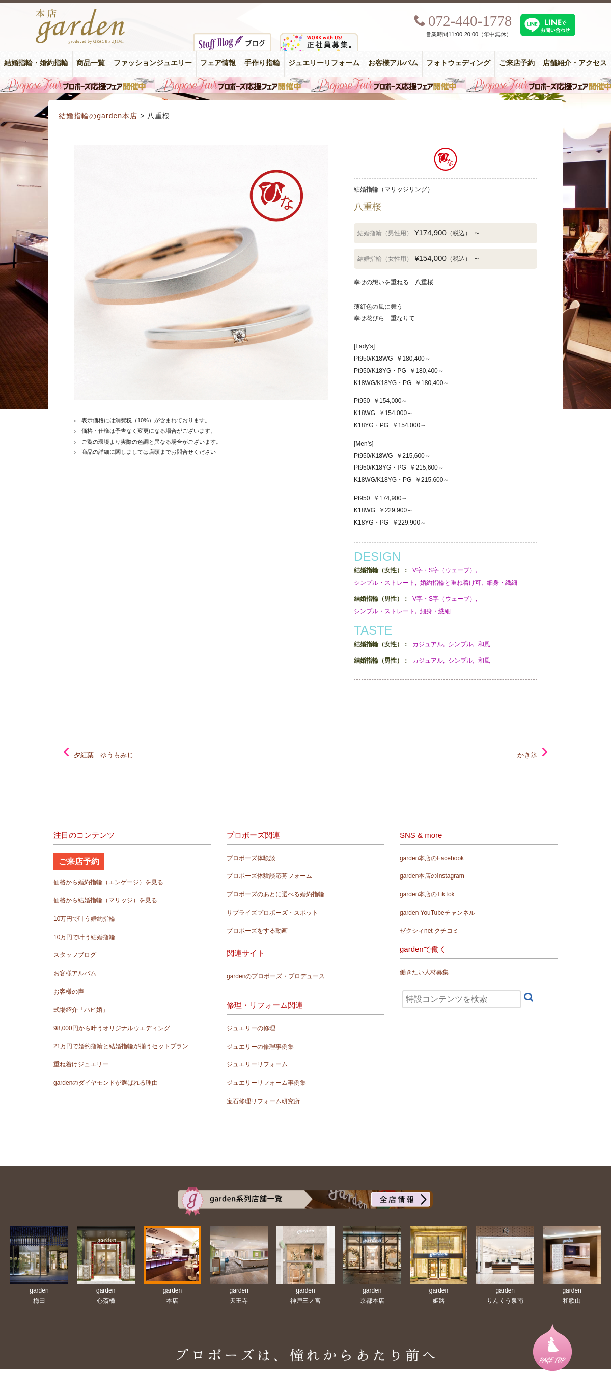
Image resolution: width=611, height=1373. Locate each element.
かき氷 (527, 755)
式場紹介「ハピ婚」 (80, 1009)
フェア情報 (218, 63)
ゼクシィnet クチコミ (429, 931)
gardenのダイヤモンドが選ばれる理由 (105, 1082)
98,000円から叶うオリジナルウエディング (111, 1028)
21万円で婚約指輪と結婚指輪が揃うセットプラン (120, 1046)
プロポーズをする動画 (257, 931)
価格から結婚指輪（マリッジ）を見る (105, 900)
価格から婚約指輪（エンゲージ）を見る (108, 882)
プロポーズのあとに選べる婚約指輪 (275, 894)
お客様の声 (68, 991)
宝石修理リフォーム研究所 (263, 1101)
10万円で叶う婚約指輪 (84, 918)
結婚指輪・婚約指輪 (36, 63)
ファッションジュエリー (153, 63)
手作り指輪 (262, 63)
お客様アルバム (393, 63)
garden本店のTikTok (427, 894)
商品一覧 (90, 63)
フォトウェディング (458, 63)
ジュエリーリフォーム (323, 63)
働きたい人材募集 (424, 972)
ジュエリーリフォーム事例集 (266, 1082)
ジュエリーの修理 (251, 1028)
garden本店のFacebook (432, 858)
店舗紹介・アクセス (575, 63)
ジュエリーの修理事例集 (260, 1046)
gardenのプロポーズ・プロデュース (276, 976)
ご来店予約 (517, 63)
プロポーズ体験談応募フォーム (269, 876)
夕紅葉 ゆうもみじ (103, 755)
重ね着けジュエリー (80, 1064)
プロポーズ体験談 (251, 858)
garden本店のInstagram (432, 876)
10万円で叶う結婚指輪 (84, 937)
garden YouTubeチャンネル (437, 912)
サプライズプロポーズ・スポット (272, 912)
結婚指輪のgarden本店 (98, 116)
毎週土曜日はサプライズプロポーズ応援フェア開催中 (305, 85)
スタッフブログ (74, 954)
